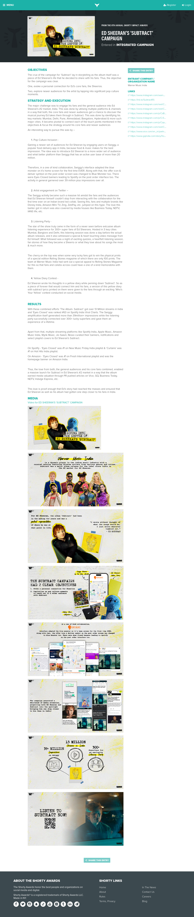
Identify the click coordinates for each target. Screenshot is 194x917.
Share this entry (141, 70)
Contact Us (148, 891)
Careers (146, 896)
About (102, 891)
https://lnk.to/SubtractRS (141, 99)
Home (102, 887)
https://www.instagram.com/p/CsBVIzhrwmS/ (152, 113)
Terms (102, 901)
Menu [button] (8, 5)
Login (186, 5)
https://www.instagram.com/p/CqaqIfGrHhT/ (151, 122)
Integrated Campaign (135, 45)
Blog (144, 901)
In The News (149, 887)
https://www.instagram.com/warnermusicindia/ (152, 95)
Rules (102, 896)
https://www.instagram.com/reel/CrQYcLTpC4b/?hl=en (156, 127)
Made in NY (19, 898)
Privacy (111, 901)
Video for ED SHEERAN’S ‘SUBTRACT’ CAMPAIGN (55, 402)
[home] (97, 5)
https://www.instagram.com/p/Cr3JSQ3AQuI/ (151, 117)
